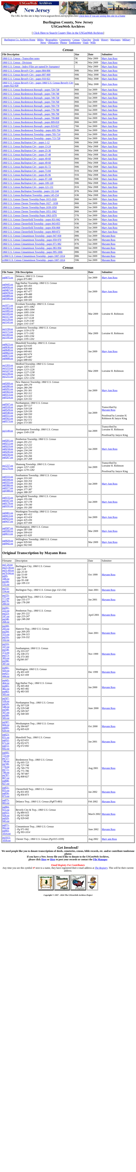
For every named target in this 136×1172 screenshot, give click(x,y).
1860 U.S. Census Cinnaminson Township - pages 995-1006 (32, 252)
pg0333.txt (7, 476)
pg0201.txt (7, 440)
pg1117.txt (7, 316)
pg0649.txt (7, 350)
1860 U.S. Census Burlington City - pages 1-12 (26, 142)
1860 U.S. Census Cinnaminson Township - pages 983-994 (31, 248)
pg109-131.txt (5, 583)
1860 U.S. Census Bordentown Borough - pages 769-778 (30, 106)
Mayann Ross (108, 235)
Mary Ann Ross (109, 58)
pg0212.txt (7, 443)
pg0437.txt (7, 521)
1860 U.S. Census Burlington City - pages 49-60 (26, 158)
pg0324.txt (7, 397)
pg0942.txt (7, 543)
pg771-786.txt (5, 771)
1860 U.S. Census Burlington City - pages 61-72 (26, 166)
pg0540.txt (7, 412)
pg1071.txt (7, 305)
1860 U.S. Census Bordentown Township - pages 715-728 (31, 138)
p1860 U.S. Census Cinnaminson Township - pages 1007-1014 (33, 256)
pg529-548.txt (5, 705)
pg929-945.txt (5, 819)
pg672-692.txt (5, 747)
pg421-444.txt (5, 675)
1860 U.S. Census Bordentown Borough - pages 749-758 (30, 97)
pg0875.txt (7, 277)
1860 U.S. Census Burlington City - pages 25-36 (26, 150)
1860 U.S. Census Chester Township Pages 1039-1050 (29, 207)
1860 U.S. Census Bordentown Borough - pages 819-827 (30, 126)
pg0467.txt (7, 290)
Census (76, 39)
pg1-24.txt (7, 564)
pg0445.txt (7, 284)
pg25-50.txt (8, 567)
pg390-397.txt (5, 662)
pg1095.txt (7, 311)
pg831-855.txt (5, 789)
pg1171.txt (7, 332)
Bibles (40, 39)
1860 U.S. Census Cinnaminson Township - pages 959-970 (31, 239)
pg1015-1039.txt (6, 839)
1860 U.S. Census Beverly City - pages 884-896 (26, 70)
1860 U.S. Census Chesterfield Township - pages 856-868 (31, 227)
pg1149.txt (7, 431)
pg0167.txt (7, 500)
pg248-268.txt (5, 620)
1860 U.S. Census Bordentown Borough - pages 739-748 (30, 93)
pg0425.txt (7, 518)
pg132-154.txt (5, 590)
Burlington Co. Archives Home (19, 39)
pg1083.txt (7, 308)
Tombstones (75, 42)
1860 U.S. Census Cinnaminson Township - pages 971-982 (31, 244)
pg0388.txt (7, 490)
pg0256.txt (7, 454)
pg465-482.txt (5, 687)
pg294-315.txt (5, 633)
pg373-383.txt (5, 656)
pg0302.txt (7, 392)
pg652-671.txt (5, 741)
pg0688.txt (7, 358)
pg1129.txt (7, 319)
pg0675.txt (7, 355)
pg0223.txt (7, 446)
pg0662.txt (7, 352)
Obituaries (53, 42)
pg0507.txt (7, 404)
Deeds (96, 39)
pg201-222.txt (5, 609)
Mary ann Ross (109, 839)
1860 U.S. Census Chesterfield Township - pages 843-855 (31, 223)
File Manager (100, 859)
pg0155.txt (7, 497)
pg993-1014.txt (6, 832)
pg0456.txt (7, 287)
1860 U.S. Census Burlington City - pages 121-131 (27, 187)
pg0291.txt (7, 389)
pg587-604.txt (5, 723)
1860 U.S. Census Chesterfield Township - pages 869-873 (31, 231)
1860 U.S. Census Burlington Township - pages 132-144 (30, 191)
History (105, 39)
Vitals (85, 42)
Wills (93, 42)
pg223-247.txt (5, 615)
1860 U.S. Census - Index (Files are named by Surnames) (31, 66)
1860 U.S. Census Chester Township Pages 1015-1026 (29, 199)
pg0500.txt (7, 298)
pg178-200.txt (5, 602)
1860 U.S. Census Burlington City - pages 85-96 (26, 175)
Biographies (52, 39)
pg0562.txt (7, 418)
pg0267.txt (7, 457)
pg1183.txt (7, 334)
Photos (63, 42)
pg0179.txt (7, 503)
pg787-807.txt (5, 776)
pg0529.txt (7, 410)
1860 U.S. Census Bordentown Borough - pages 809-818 (30, 122)
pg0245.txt (7, 451)
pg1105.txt (7, 313)
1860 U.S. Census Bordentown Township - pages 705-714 (31, 134)
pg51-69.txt (8, 570)
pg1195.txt (7, 337)
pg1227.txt (7, 371)
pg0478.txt (7, 293)
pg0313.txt (7, 394)
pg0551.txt (7, 415)
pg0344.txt (7, 479)
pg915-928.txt (5, 814)
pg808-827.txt (5, 782)
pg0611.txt (7, 534)
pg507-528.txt (5, 700)
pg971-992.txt (5, 826)
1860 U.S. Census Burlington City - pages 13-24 (26, 146)
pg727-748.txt (5, 759)
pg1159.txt (7, 329)
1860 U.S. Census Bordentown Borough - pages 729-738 (30, 89)
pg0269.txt (7, 383)
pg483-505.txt (5, 693)
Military (126, 39)
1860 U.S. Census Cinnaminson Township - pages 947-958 (31, 235)
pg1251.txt (7, 376)
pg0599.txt (7, 531)
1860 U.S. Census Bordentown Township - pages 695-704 (31, 130)
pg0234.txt (7, 449)
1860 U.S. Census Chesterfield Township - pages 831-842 (31, 219)
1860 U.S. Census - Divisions (17, 62)
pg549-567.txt (5, 711)
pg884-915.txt (5, 808)
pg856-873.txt (5, 794)
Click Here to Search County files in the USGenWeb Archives (68, 32)
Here (43, 859)
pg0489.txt (7, 295)
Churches (86, 39)
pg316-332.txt (5, 638)
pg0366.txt (7, 485)
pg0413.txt (7, 515)
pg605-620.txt (5, 729)
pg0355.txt (7, 482)
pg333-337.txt (5, 645)
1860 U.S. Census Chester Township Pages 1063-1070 (29, 215)
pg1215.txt (7, 368)
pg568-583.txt (5, 716)
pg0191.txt (7, 506)
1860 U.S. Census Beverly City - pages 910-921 (26, 78)
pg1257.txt (7, 465)
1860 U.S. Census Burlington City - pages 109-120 (27, 183)
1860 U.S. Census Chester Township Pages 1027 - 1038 (30, 203)
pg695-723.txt (5, 754)
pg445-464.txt (5, 681)
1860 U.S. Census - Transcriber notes (21, 58)
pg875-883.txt (5, 801)
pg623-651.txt (5, 736)
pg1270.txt (7, 468)
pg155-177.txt (5, 597)
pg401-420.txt (5, 669)
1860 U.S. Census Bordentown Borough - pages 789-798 (30, 114)
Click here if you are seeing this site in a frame (102, 16)
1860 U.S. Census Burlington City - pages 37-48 (26, 154)
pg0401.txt (7, 513)
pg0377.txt (7, 488)
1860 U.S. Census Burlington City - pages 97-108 (27, 179)
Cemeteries (65, 39)
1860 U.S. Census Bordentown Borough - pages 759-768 (30, 102)
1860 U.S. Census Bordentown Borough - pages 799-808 (30, 118)
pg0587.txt (7, 528)
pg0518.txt (7, 407)
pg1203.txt (7, 365)
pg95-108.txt (5, 577)
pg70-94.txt (8, 573)
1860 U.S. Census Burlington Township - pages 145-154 (30, 195)
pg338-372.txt (5, 651)
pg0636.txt (7, 347)
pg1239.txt (7, 373)
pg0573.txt (7, 421)
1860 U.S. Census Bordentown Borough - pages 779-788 (30, 110)
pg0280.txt (7, 386)
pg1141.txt (7, 322)
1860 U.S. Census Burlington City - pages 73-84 (26, 171)
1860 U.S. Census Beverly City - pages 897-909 (26, 74)
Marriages (115, 39)
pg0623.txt (7, 344)
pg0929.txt (7, 540)
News (43, 42)
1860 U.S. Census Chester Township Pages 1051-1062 (29, 211)
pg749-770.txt (5, 765)
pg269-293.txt (5, 627)
